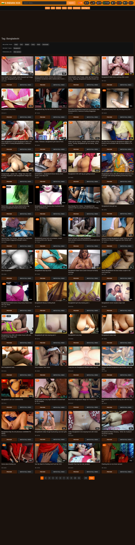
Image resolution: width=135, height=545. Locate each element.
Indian (43, 8)
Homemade (78, 8)
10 (75, 478)
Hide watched (17, 52)
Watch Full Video (25, 85)
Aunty (63, 8)
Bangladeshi (17, 48)
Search (71, 3)
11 (79, 478)
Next (91, 478)
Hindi (70, 8)
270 (86, 478)
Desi (50, 8)
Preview (9, 85)
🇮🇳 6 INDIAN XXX (10, 2)
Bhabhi (57, 8)
